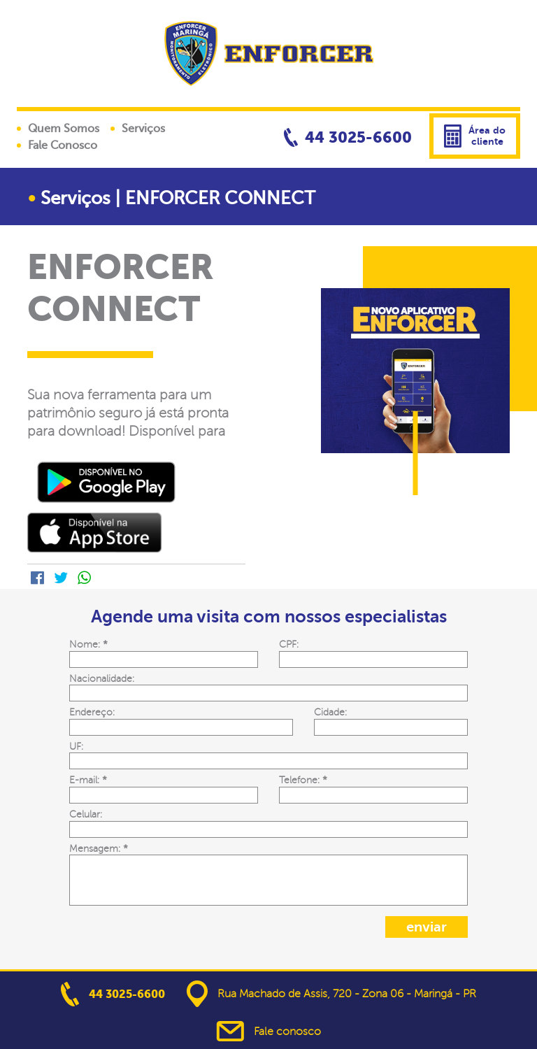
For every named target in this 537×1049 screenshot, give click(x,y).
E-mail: (88, 780)
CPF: (289, 644)
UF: (76, 746)
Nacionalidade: (101, 678)
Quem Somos (63, 128)
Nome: (88, 644)
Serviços (143, 128)
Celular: (85, 814)
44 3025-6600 (348, 137)
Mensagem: (98, 848)
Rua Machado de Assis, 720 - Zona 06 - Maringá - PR (331, 993)
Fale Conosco (62, 145)
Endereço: (92, 712)
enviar (426, 927)
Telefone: (303, 780)
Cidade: (330, 712)
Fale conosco (268, 1031)
